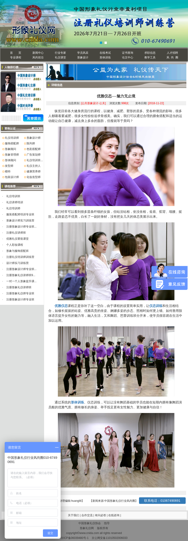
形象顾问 (10, 149)
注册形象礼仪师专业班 (20, 293)
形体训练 (105, 57)
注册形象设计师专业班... (21, 226)
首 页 (15, 52)
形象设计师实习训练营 (20, 220)
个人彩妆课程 (14, 244)
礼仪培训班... (35, 160)
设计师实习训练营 (17, 263)
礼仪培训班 (13, 196)
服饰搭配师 (12, 143)
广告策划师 (34, 154)
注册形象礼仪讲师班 (18, 287)
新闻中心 (38, 52)
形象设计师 (34, 137)
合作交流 (87, 515)
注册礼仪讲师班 (16, 232)
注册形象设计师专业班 (20, 299)
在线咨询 (114, 515)
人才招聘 (172, 52)
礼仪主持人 (34, 165)
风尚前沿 (38, 57)
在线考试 (105, 52)
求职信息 (150, 52)
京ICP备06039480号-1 (75, 538)
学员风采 (82, 52)
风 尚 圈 (172, 57)
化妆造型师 (34, 177)
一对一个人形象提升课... (21, 281)
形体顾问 (10, 160)
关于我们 (73, 515)
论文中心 (127, 57)
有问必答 (101, 515)
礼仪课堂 (60, 57)
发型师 (9, 165)
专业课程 (15, 57)
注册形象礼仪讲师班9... (20, 275)
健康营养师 (34, 171)
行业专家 (60, 52)
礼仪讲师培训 (14, 202)
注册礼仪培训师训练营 (20, 257)
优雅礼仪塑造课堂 (17, 238)
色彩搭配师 (34, 149)
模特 (7, 171)
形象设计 (82, 57)
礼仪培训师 (12, 137)
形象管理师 (12, 154)
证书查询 (127, 52)
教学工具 (150, 57)
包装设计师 (12, 177)
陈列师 (31, 143)
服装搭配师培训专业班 (20, 214)
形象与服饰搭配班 (17, 251)
